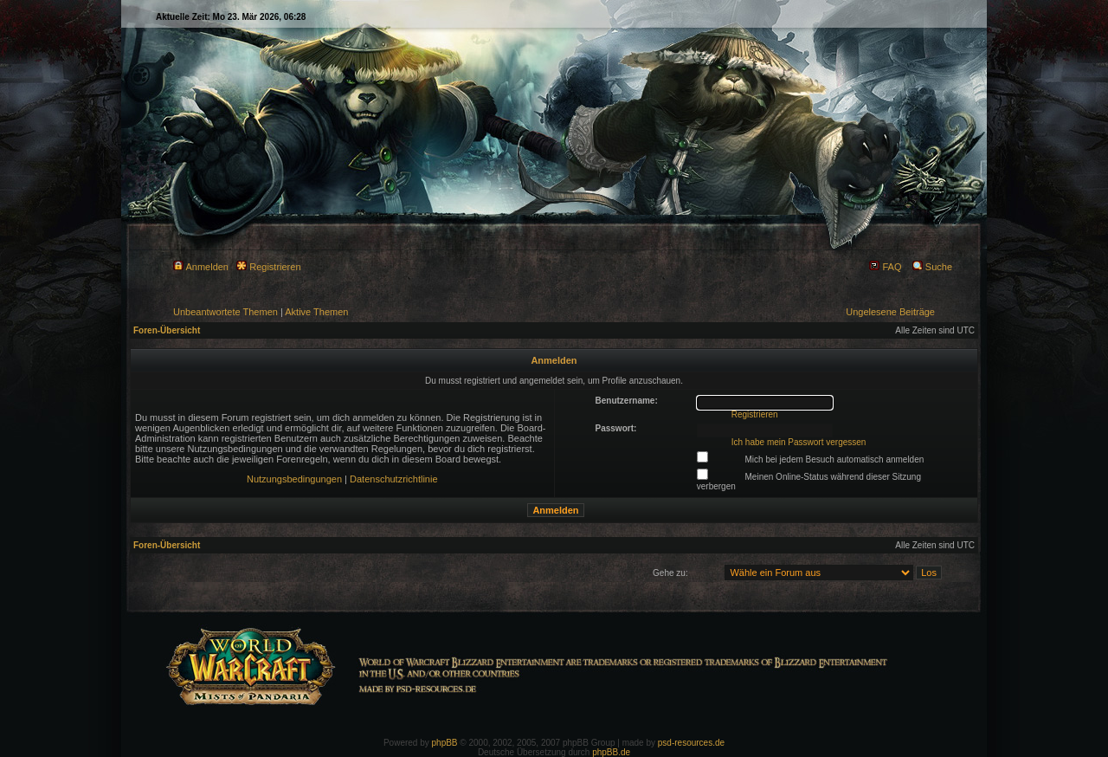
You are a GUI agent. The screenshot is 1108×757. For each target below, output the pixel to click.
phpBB (445, 742)
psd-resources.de (691, 742)
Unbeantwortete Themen (225, 312)
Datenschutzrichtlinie (394, 479)
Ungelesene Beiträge (890, 312)
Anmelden (201, 267)
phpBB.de (611, 752)
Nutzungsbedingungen (294, 479)
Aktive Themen (316, 312)
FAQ (885, 267)
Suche (932, 267)
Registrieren (268, 267)
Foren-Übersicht (166, 330)
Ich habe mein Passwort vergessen (798, 442)
